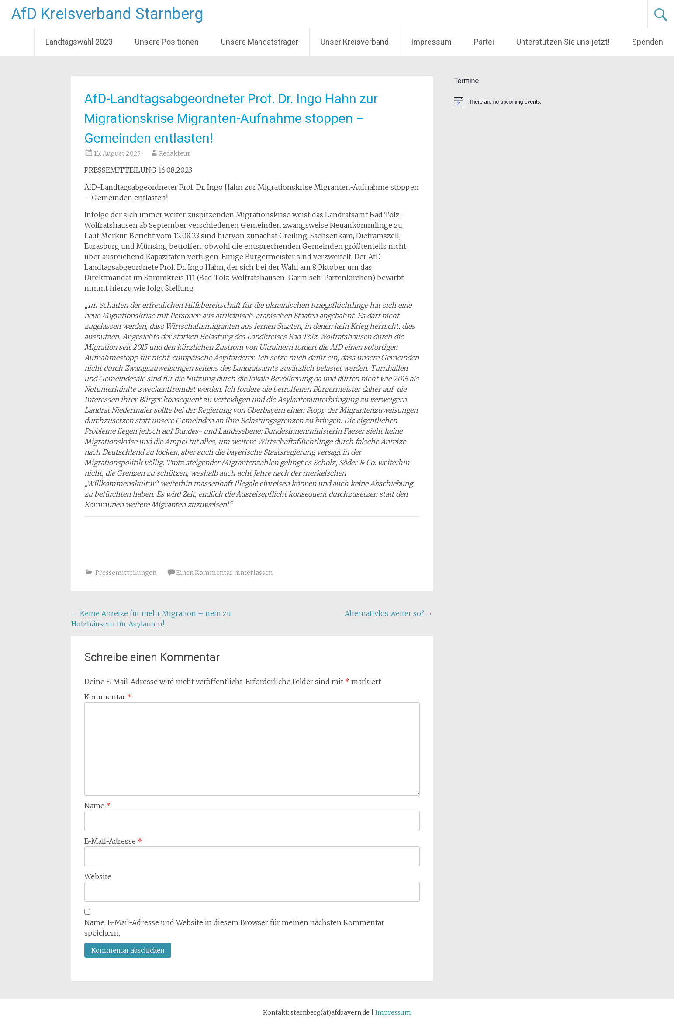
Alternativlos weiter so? (389, 613)
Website (97, 876)
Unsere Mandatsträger (259, 41)
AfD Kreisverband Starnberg (107, 14)
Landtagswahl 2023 (79, 41)
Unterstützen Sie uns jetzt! (563, 41)
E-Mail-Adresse (113, 841)
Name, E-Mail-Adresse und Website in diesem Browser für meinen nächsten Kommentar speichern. (234, 927)
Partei (484, 41)
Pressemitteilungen (125, 573)
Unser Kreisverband (355, 41)
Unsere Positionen (167, 41)
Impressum (431, 41)
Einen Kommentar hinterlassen (224, 573)
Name (97, 805)
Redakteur (174, 153)
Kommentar (107, 696)
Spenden (647, 41)
